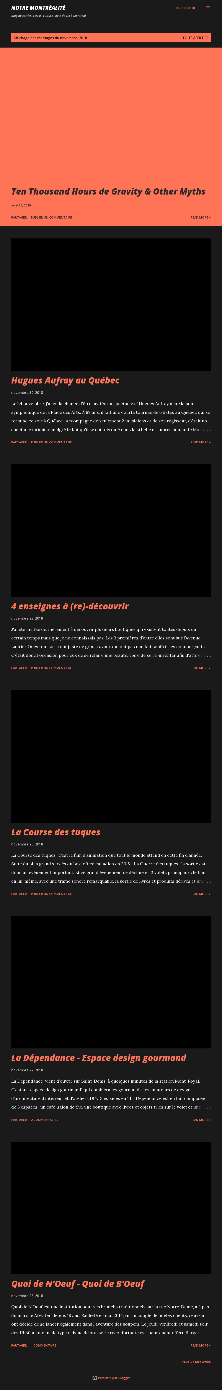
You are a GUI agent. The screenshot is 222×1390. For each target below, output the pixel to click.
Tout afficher (195, 37)
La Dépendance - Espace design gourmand (98, 1058)
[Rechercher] (185, 7)
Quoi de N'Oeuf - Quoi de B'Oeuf (77, 1283)
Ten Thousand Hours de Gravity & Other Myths (108, 191)
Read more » (201, 217)
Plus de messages (196, 1362)
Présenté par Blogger (111, 1378)
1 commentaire (43, 1345)
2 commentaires (44, 1120)
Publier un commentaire (51, 217)
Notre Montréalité (38, 7)
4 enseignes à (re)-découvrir (69, 606)
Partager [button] (19, 217)
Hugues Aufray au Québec (65, 380)
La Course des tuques (55, 832)
